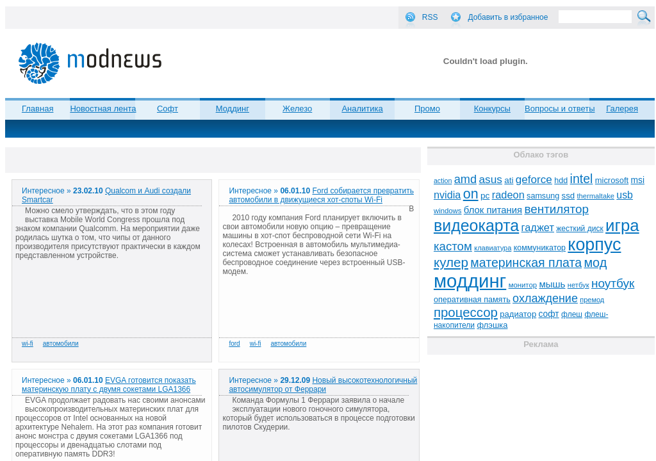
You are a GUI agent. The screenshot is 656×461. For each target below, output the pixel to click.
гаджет (537, 227)
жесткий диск (579, 228)
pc (484, 195)
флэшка (492, 325)
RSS (430, 17)
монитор (523, 285)
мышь (552, 284)
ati (508, 180)
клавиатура (492, 248)
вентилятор (556, 209)
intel (581, 179)
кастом (453, 246)
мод (595, 262)
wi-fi (27, 343)
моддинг (470, 280)
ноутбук (612, 283)
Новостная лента (103, 108)
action (443, 180)
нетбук (578, 285)
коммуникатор (540, 247)
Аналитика (361, 108)
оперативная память (472, 299)
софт (549, 314)
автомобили (61, 343)
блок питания (493, 210)
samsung (543, 195)
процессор (466, 312)
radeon (508, 194)
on (471, 194)
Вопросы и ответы (559, 108)
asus (490, 179)
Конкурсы (492, 108)
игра (622, 225)
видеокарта (476, 225)
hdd (561, 180)
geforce (534, 180)
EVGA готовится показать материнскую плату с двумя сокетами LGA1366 (109, 385)
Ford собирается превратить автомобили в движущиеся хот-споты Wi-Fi (321, 195)
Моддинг (232, 108)
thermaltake (595, 196)
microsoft (611, 180)
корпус (594, 244)
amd (465, 179)
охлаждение (545, 298)
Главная (37, 108)
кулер (451, 262)
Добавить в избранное (508, 17)
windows (448, 210)
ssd (568, 195)
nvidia (447, 194)
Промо (427, 108)
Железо (297, 108)
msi (637, 180)
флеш (571, 314)
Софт (167, 108)
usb (624, 195)
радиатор (518, 314)
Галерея (622, 108)
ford (234, 343)
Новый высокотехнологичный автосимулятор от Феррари (323, 385)
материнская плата (526, 262)
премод (592, 299)
